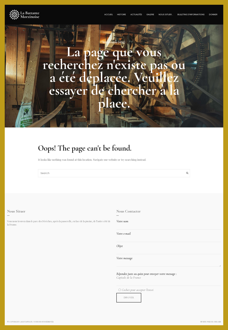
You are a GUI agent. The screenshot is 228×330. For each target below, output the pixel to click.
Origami (217, 321)
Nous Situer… (166, 14)
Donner (213, 14)
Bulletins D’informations (191, 14)
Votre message (168, 262)
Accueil (108, 14)
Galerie (150, 14)
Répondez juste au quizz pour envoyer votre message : (168, 279)
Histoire (121, 14)
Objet (168, 248)
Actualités (136, 14)
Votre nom (168, 224)
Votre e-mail (168, 236)
